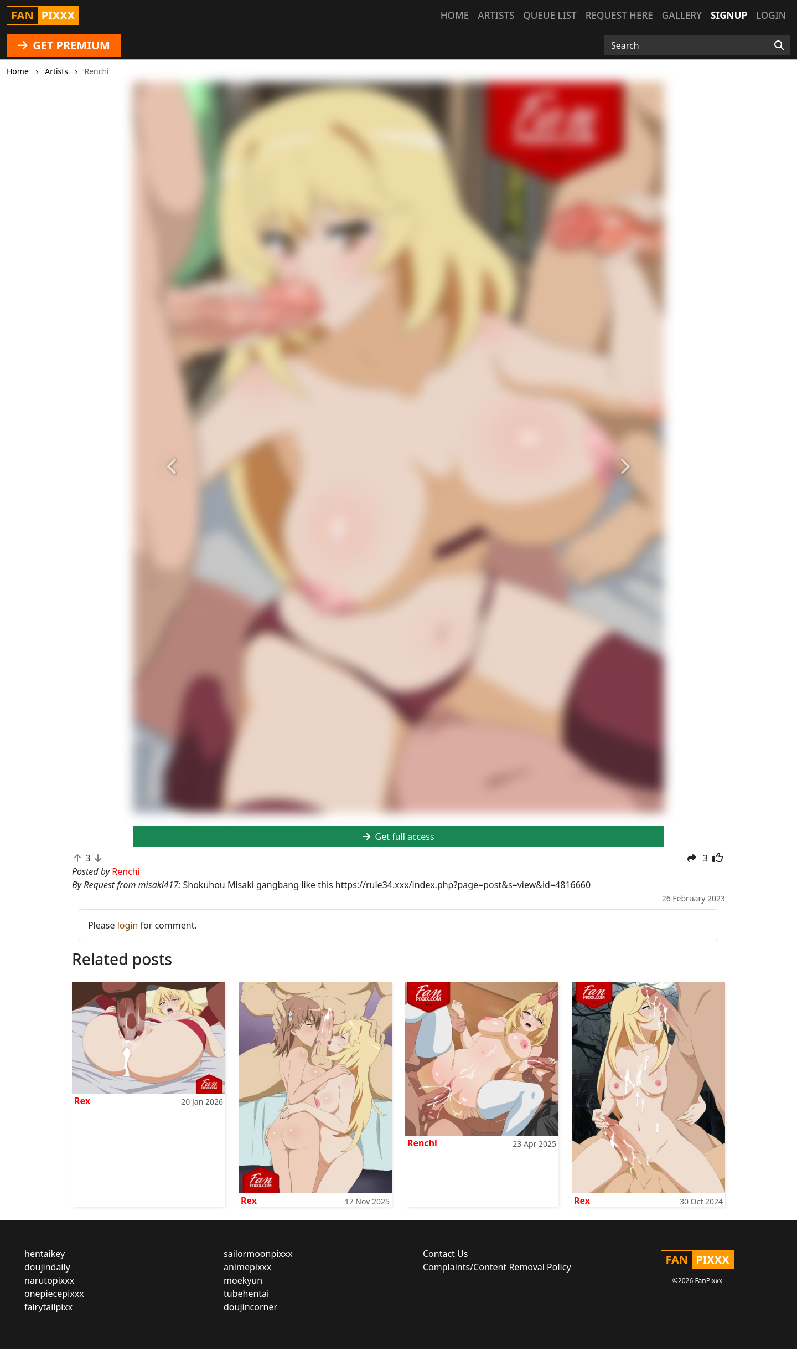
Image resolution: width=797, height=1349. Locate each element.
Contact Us (445, 1254)
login (127, 925)
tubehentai (246, 1294)
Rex (82, 1101)
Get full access (398, 836)
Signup (729, 15)
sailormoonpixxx (258, 1254)
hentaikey (44, 1254)
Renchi (422, 1143)
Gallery (682, 15)
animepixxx (247, 1267)
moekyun (243, 1280)
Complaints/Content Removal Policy (497, 1267)
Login (771, 15)
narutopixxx (49, 1280)
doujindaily (47, 1267)
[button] (173, 467)
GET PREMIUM (64, 45)
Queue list (549, 15)
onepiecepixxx (54, 1294)
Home (455, 15)
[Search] (779, 45)
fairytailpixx (48, 1307)
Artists (496, 15)
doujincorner (250, 1307)
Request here (619, 15)
